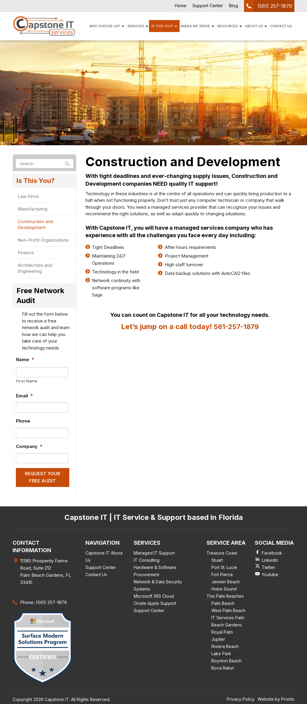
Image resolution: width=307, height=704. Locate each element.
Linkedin (270, 558)
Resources (229, 26)
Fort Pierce (222, 573)
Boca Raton (222, 666)
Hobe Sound (224, 587)
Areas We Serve (197, 26)
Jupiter (218, 638)
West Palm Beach (228, 609)
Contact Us (281, 26)
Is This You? (164, 26)
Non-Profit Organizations (43, 241)
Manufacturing (32, 210)
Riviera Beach (225, 645)
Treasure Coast (222, 551)
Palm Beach (222, 602)
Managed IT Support (154, 551)
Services (137, 26)
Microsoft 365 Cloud (154, 594)
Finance (26, 253)
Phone (23, 422)
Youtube (270, 573)
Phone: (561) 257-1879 (43, 601)
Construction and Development (35, 225)
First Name (26, 381)
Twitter (268, 566)
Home (180, 5)
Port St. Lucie (224, 566)
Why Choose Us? (106, 26)
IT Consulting (146, 558)
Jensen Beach (225, 580)
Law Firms (28, 197)
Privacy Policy (241, 697)
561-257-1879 (236, 326)
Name (25, 360)
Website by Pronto (276, 697)
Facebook (272, 551)
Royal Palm (222, 630)
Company (29, 447)
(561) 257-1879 (275, 6)
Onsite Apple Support (155, 602)
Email (24, 396)
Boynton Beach (226, 659)
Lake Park (221, 652)
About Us (256, 26)
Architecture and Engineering (35, 269)
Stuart (217, 558)
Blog (233, 5)
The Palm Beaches (225, 594)
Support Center (207, 5)
